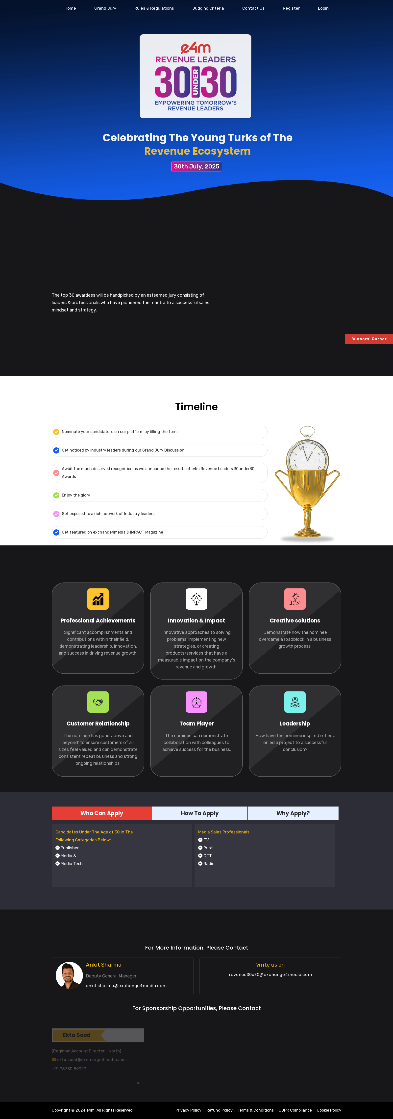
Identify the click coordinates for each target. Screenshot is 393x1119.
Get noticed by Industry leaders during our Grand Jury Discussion (118, 450)
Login (323, 8)
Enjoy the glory (71, 495)
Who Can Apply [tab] (101, 813)
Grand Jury (105, 8)
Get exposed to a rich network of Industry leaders (103, 514)
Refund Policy (219, 1110)
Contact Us (253, 8)
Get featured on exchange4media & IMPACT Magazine (108, 532)
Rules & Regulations (154, 8)
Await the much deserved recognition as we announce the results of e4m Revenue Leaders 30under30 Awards (153, 472)
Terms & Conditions (256, 1110)
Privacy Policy (188, 1110)
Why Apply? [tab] (293, 813)
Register (291, 8)
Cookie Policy (329, 1110)
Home (70, 8)
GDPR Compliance (295, 1110)
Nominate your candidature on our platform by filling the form (115, 432)
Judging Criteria (208, 8)
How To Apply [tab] (200, 813)
